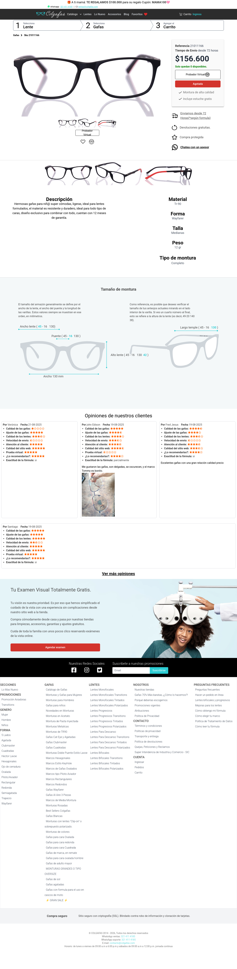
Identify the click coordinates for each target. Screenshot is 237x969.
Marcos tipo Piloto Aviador (61, 773)
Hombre (6, 719)
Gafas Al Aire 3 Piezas (58, 795)
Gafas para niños (56, 705)
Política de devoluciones (148, 741)
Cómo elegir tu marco (207, 716)
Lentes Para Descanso (103, 731)
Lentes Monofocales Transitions (108, 694)
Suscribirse (158, 670)
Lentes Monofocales (102, 689)
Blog (126, 14)
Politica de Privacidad (147, 716)
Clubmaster (8, 745)
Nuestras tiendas (144, 689)
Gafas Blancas (54, 816)
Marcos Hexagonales (58, 758)
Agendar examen (55, 647)
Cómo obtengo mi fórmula (210, 710)
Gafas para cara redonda (60, 842)
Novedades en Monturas (60, 710)
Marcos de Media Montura (61, 800)
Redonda (6, 787)
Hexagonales (8, 761)
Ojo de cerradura (10, 766)
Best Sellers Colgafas (58, 810)
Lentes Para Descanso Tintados (108, 742)
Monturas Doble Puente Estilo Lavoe (66, 752)
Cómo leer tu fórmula (207, 726)
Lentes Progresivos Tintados (106, 721)
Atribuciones (142, 710)
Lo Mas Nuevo (9, 689)
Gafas (98, 27)
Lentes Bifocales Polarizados (106, 768)
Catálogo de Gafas (56, 689)
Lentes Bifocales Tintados (105, 763)
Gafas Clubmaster (56, 742)
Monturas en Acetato (58, 716)
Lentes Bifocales (99, 752)
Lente (28, 27)
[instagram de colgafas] (86, 670)
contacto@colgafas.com (122, 943)
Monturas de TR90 (56, 731)
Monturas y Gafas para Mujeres (64, 694)
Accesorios (114, 14)
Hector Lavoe (9, 756)
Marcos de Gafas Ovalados (61, 768)
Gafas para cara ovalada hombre (64, 858)
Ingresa (197, 14)
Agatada (6, 740)
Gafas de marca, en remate (61, 852)
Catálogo (72, 14)
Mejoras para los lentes (208, 705)
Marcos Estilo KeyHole (59, 763)
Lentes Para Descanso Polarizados (110, 747)
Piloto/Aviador (9, 777)
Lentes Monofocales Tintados (107, 700)
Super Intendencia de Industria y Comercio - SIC (162, 752)
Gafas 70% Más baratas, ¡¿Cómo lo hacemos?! (161, 694)
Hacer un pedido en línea (209, 694)
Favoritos (139, 14)
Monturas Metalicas (57, 726)
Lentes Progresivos (101, 710)
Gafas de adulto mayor (59, 863)
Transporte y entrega (146, 736)
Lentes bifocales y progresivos (212, 700)
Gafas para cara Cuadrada (61, 847)
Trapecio (6, 798)
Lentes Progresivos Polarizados (108, 726)
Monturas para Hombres (60, 700)
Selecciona (29, 23)
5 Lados (6, 735)
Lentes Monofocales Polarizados (109, 705)
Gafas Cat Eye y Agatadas (61, 737)
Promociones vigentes (147, 705)
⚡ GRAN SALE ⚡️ (56, 900)
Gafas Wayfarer (55, 789)
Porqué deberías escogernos (151, 700)
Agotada (198, 83)
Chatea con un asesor (194, 147)
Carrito (169, 27)
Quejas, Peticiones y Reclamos (152, 746)
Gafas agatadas (55, 884)
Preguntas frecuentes (207, 689)
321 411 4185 (66, 7)
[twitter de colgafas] (99, 670)
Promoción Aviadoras (13, 699)
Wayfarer (6, 803)
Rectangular (8, 782)
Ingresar (139, 762)
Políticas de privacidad (147, 731)
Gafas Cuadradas (56, 747)
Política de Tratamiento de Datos (213, 721)
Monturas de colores (58, 831)
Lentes (88, 14)
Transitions (7, 704)
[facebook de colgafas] (73, 670)
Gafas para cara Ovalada (60, 837)
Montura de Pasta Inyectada (62, 721)
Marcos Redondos (56, 784)
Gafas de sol (53, 879)
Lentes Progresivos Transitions (108, 716)
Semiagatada (9, 793)
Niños (4, 725)
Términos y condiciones (148, 725)
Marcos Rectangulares (59, 779)
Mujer (4, 714)
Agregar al (168, 23)
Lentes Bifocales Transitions (106, 758)
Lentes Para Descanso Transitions (109, 737)
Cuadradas (7, 750)
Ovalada (6, 771)
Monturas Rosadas (57, 805)
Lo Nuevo (99, 14)
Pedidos (139, 767)
